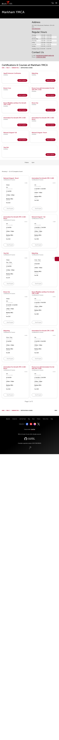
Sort (33, 162)
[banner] (7, 3)
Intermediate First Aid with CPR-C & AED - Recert (15, 217)
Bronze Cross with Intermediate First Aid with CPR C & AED (43, 88)
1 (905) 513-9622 (41, 57)
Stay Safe (6, 147)
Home (3, 68)
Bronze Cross (7, 88)
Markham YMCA (15, 68)
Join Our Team (22, 419)
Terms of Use (45, 419)
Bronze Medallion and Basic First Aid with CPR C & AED (15, 103)
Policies (38, 419)
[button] (25, 208)
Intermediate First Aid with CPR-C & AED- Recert (43, 118)
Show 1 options (22, 80)
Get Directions (36, 28)
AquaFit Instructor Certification (12, 73)
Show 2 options (50, 95)
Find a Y (8, 68)
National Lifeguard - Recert (39, 132)
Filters (27, 162)
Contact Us (14, 419)
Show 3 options (22, 110)
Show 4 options (50, 80)
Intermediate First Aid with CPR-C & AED (15, 118)
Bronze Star (35, 103)
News (33, 419)
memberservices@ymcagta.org (45, 55)
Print (54, 410)
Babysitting (35, 73)
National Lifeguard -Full (10, 132)
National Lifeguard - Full (38, 217)
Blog (29, 419)
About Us (8, 419)
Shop (52, 419)
